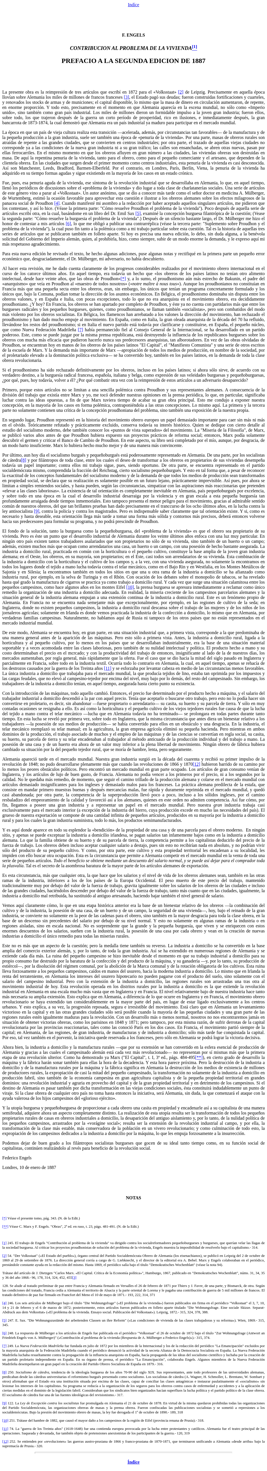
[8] (23, 460)
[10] (130, 587)
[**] (199, 1057)
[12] (196, 764)
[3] (126, 97)
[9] (36, 511)
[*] (123, 278)
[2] (181, 92)
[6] (68, 223)
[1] (4, 1243)
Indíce (133, 4)
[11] (107, 668)
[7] (80, 329)
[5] (138, 213)
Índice (134, 1462)
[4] (57, 203)
